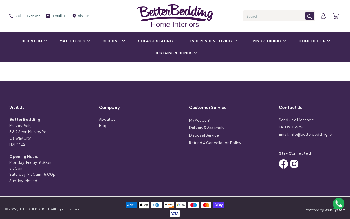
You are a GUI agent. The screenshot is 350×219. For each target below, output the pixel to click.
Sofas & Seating (157, 41)
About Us (107, 119)
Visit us (81, 15)
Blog (103, 125)
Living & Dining (267, 41)
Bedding (113, 41)
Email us (56, 15)
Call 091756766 (24, 15)
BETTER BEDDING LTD (35, 209)
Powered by (325, 210)
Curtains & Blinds (175, 53)
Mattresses (74, 41)
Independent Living (212, 41)
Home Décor (314, 41)
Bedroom (33, 41)
